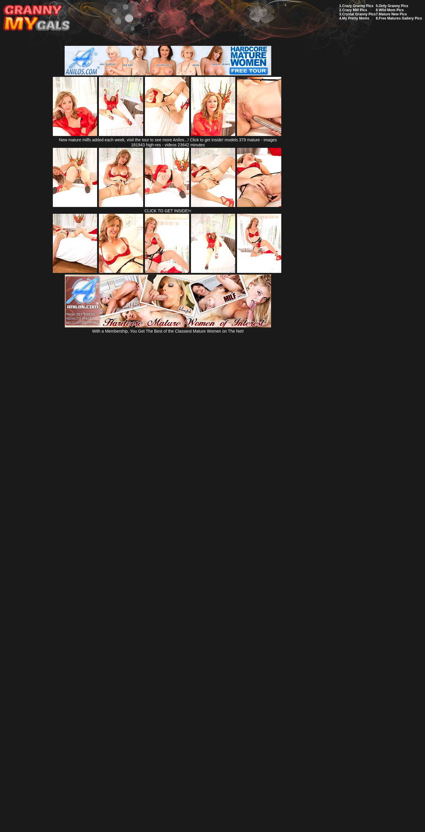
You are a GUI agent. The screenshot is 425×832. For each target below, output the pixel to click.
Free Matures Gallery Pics (400, 18)
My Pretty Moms (355, 18)
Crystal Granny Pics (359, 14)
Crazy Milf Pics (354, 10)
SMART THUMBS (223, 692)
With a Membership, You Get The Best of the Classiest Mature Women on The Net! (168, 329)
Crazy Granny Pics (357, 6)
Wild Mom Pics (391, 10)
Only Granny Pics (393, 6)
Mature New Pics (393, 14)
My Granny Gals (36, 18)
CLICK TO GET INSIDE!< (167, 210)
